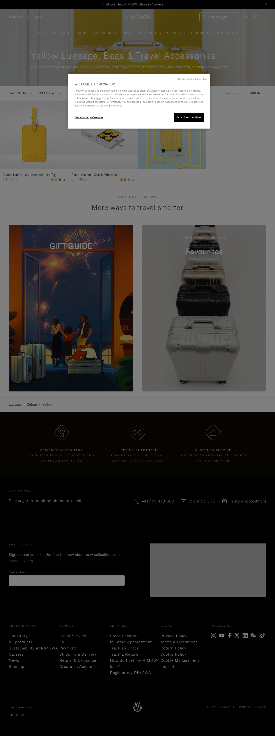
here (98, 98)
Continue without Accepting (192, 79)
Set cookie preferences (89, 117)
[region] (139, 101)
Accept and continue (189, 117)
